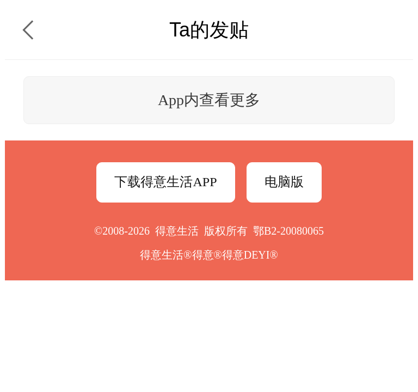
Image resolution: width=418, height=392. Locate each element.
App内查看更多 (209, 99)
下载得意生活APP (165, 182)
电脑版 (284, 182)
